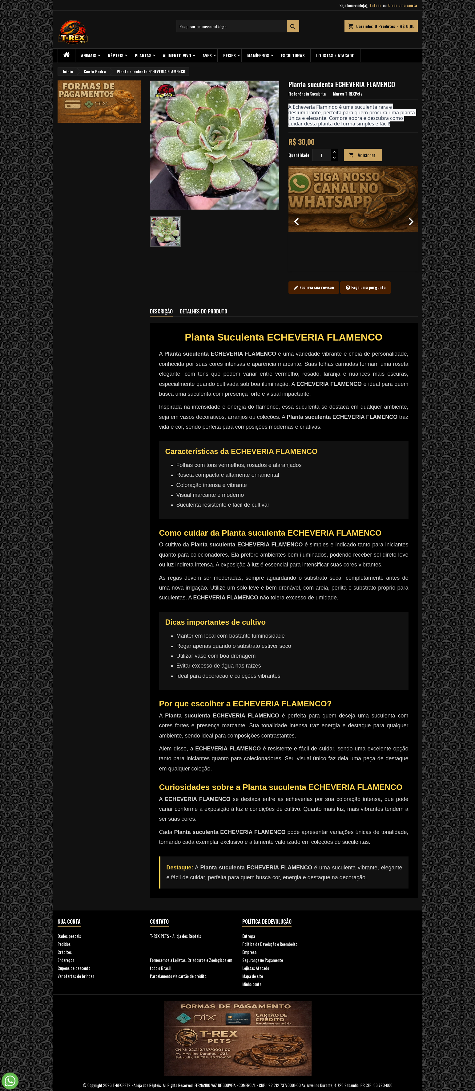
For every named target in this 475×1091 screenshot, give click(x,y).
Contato (159, 921)
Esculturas (293, 55)
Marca (338, 93)
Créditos (65, 952)
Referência (298, 93)
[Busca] (237, 26)
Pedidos (64, 944)
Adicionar (362, 155)
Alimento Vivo (177, 55)
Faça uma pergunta (365, 287)
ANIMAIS (88, 55)
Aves (207, 55)
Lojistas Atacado (255, 968)
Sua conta (69, 921)
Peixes (229, 55)
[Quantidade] (321, 155)
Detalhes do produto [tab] (203, 311)
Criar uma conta (402, 5)
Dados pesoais (69, 936)
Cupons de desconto (74, 968)
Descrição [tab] (161, 311)
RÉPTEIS (115, 55)
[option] (353, 218)
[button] (298, 218)
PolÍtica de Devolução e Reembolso (269, 944)
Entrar (375, 5)
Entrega (248, 936)
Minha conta (251, 984)
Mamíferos (258, 55)
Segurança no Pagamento (262, 960)
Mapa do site (252, 976)
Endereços (66, 960)
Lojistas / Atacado (335, 55)
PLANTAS (143, 55)
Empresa (249, 952)
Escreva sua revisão (314, 287)
